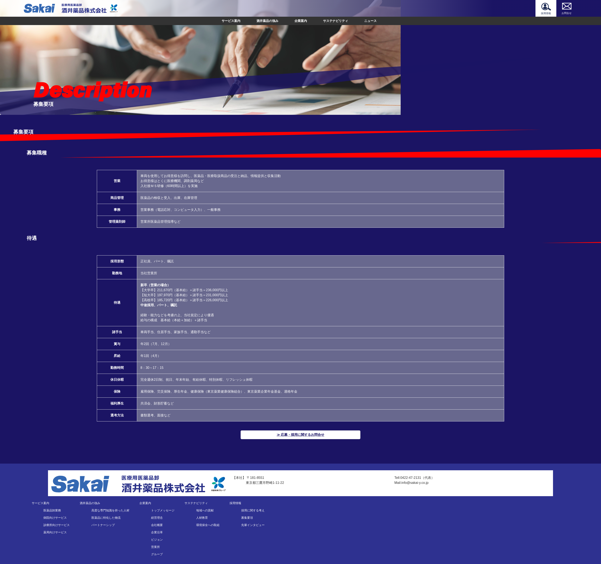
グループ (157, 554)
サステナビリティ (335, 21)
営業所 (155, 547)
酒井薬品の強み (267, 21)
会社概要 (157, 525)
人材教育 (202, 517)
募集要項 (247, 517)
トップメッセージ (162, 510)
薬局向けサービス (55, 532)
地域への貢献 (205, 510)
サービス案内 (231, 21)
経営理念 (157, 517)
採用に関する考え (253, 510)
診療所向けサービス (56, 525)
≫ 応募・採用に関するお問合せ (300, 434)
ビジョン (157, 539)
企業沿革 (157, 532)
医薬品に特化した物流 (106, 517)
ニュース (370, 21)
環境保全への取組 (208, 525)
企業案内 (300, 21)
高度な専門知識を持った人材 (110, 510)
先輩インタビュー (253, 525)
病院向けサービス (55, 517)
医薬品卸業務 (52, 510)
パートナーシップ (103, 525)
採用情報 (235, 503)
